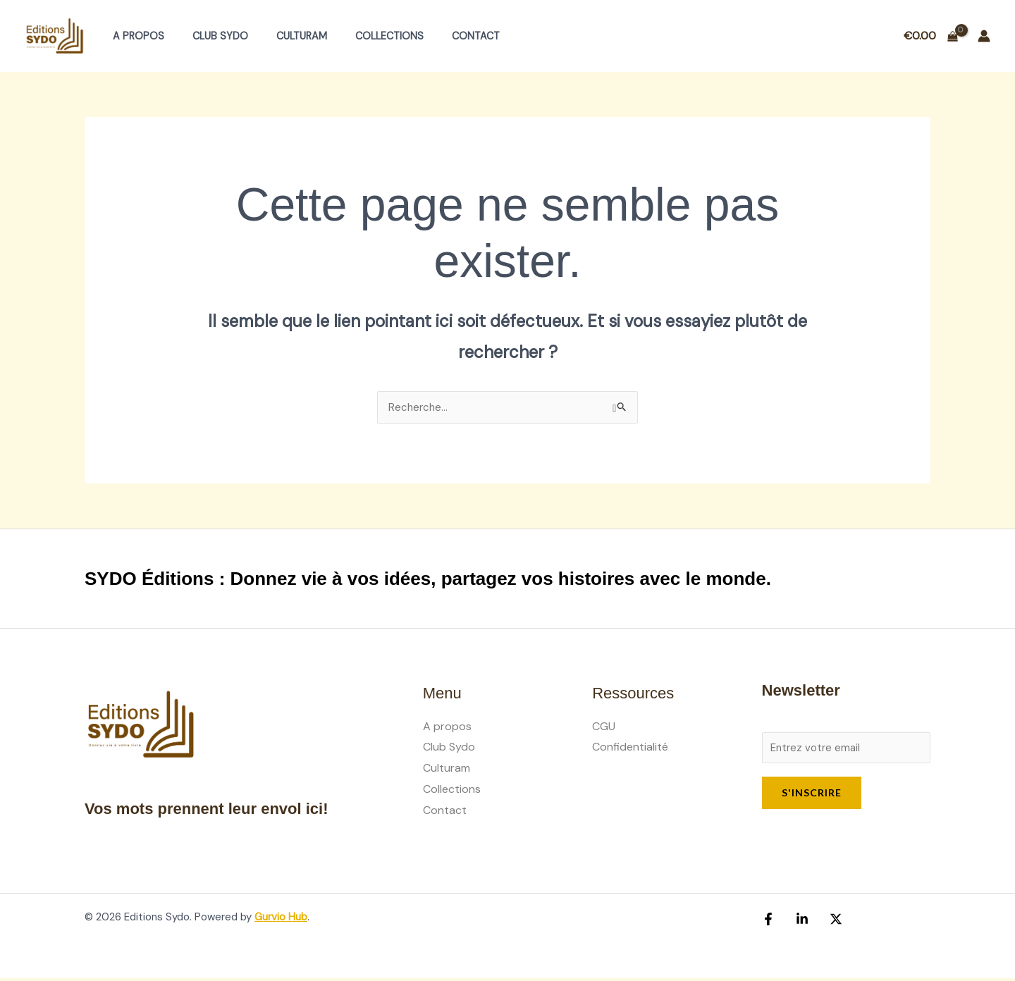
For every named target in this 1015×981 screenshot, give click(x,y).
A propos (134, 36)
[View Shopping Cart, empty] (930, 36)
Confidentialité (630, 747)
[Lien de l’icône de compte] (984, 36)
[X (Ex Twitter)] (829, 921)
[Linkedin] (798, 921)
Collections (362, 36)
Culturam (282, 36)
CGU (603, 727)
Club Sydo (208, 36)
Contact (441, 36)
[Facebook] (768, 921)
